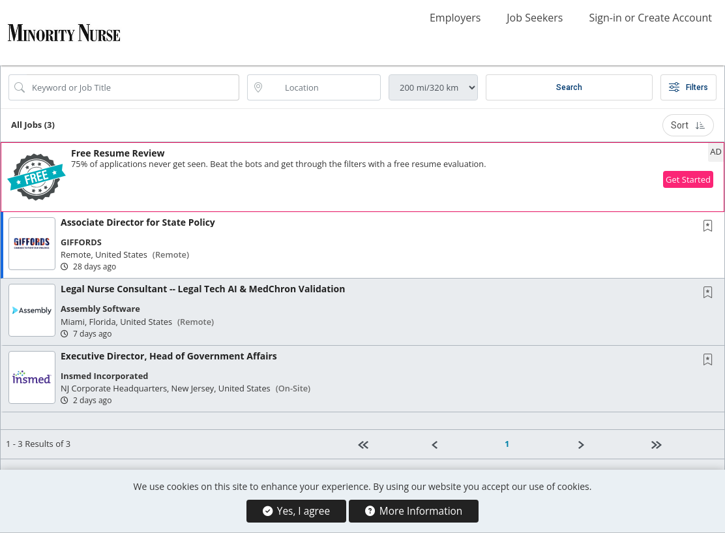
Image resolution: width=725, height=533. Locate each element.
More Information (413, 511)
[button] (362, 177)
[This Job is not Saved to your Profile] (710, 226)
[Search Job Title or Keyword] (133, 87)
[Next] (608, 444)
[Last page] (682, 444)
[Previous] (462, 444)
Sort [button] (688, 125)
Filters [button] (688, 87)
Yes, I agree (296, 511)
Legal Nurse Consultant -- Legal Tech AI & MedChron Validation (203, 288)
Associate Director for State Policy (138, 222)
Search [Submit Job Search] (569, 87)
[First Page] (389, 444)
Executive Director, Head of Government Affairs (169, 356)
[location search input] (323, 87)
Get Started (688, 179)
